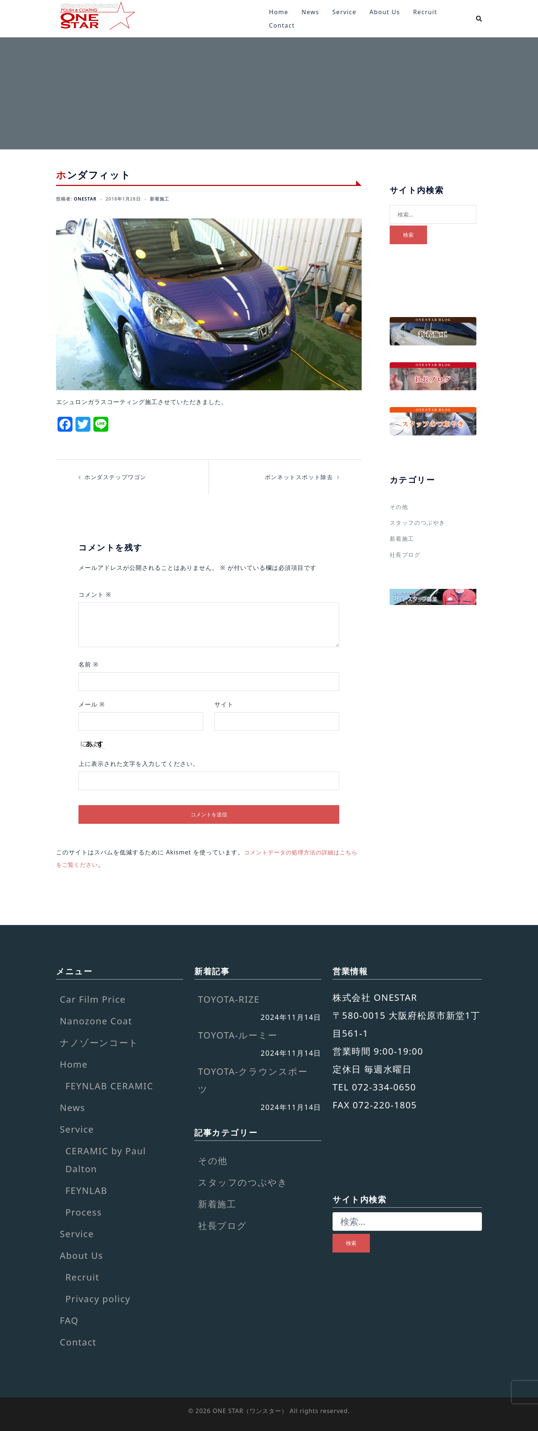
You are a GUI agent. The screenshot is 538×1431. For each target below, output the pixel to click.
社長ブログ (406, 554)
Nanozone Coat (96, 1020)
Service (344, 12)
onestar (85, 199)
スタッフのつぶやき (419, 522)
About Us (385, 12)
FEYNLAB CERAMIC (109, 1085)
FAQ (69, 1319)
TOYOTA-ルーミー (238, 1034)
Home (278, 12)
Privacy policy (97, 1298)
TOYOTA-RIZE (229, 998)
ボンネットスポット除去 (297, 477)
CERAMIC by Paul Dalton (105, 1159)
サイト (224, 704)
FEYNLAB (86, 1189)
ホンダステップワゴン (117, 477)
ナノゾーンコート (99, 1042)
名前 (88, 664)
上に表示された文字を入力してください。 (138, 764)
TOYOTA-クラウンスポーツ (253, 1079)
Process (83, 1211)
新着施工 (159, 199)
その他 (399, 507)
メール (91, 704)
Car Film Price (93, 998)
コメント (94, 594)
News (310, 12)
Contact (282, 25)
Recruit (425, 12)
